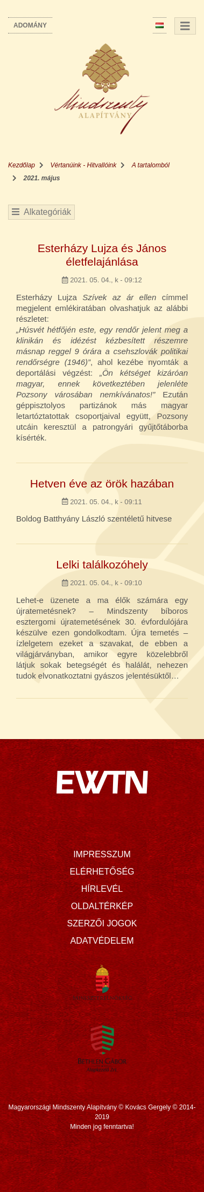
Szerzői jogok (102, 923)
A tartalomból (151, 165)
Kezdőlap (21, 165)
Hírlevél (102, 888)
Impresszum (102, 854)
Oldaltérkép (102, 906)
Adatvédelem (102, 940)
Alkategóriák (41, 211)
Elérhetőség (101, 871)
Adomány (30, 25)
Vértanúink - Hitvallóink (84, 165)
